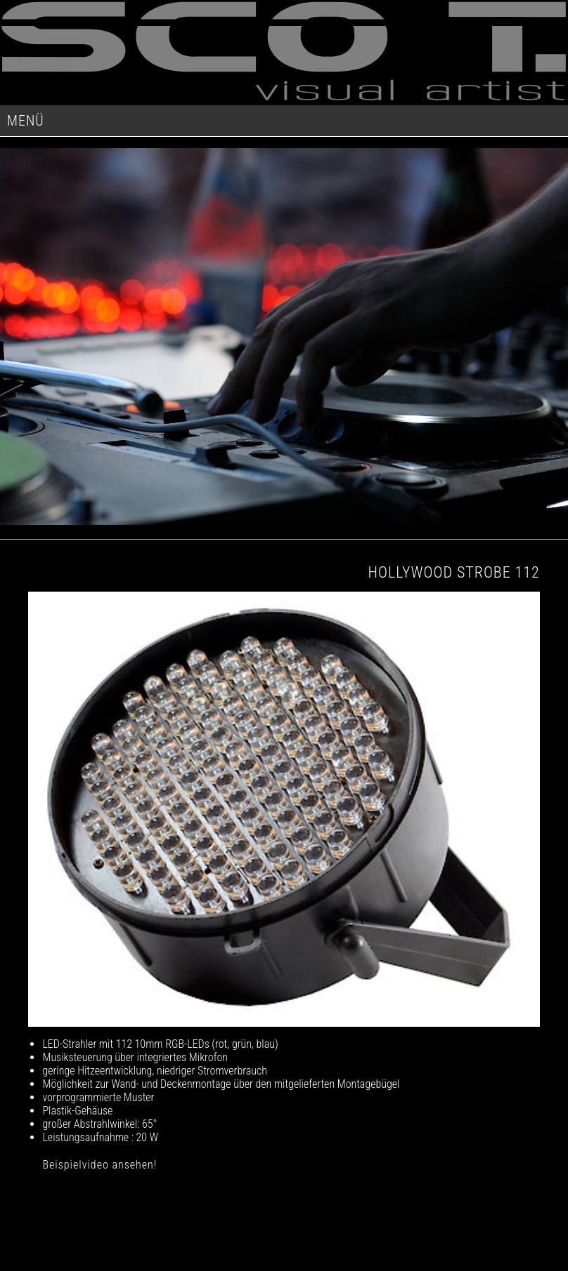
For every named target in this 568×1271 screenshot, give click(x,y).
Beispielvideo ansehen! (99, 1164)
